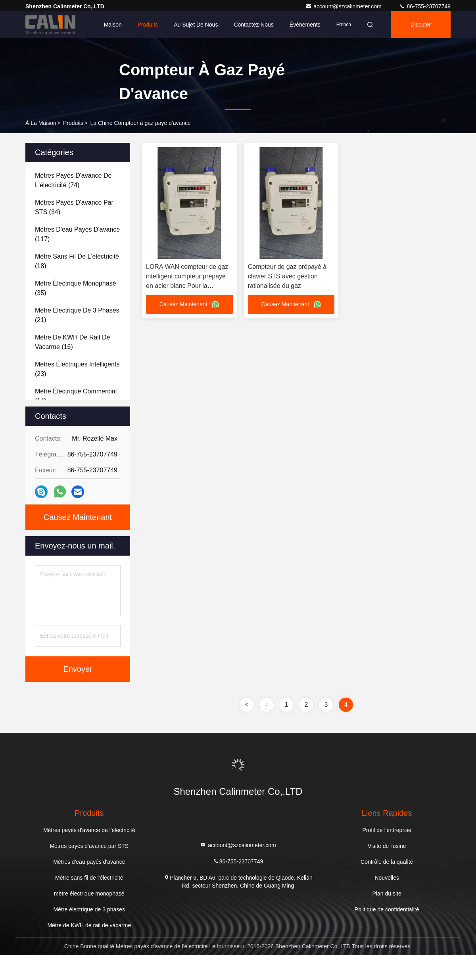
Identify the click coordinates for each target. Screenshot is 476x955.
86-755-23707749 (425, 6)
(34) (74, 207)
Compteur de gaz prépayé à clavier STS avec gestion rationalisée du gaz (287, 276)
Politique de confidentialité (387, 909)
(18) (77, 261)
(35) (75, 288)
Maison (113, 24)
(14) (76, 396)
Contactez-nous (253, 24)
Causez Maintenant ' (189, 304)
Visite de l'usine (387, 846)
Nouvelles (386, 877)
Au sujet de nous (196, 24)
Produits (148, 24)
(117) (77, 234)
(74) (73, 180)
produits (73, 123)
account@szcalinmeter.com (344, 6)
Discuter (421, 24)
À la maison (40, 123)
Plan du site (386, 893)
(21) (77, 315)
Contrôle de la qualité (387, 862)
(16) (72, 342)
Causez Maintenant (78, 517)
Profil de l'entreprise (387, 830)
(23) (77, 369)
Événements (305, 24)
